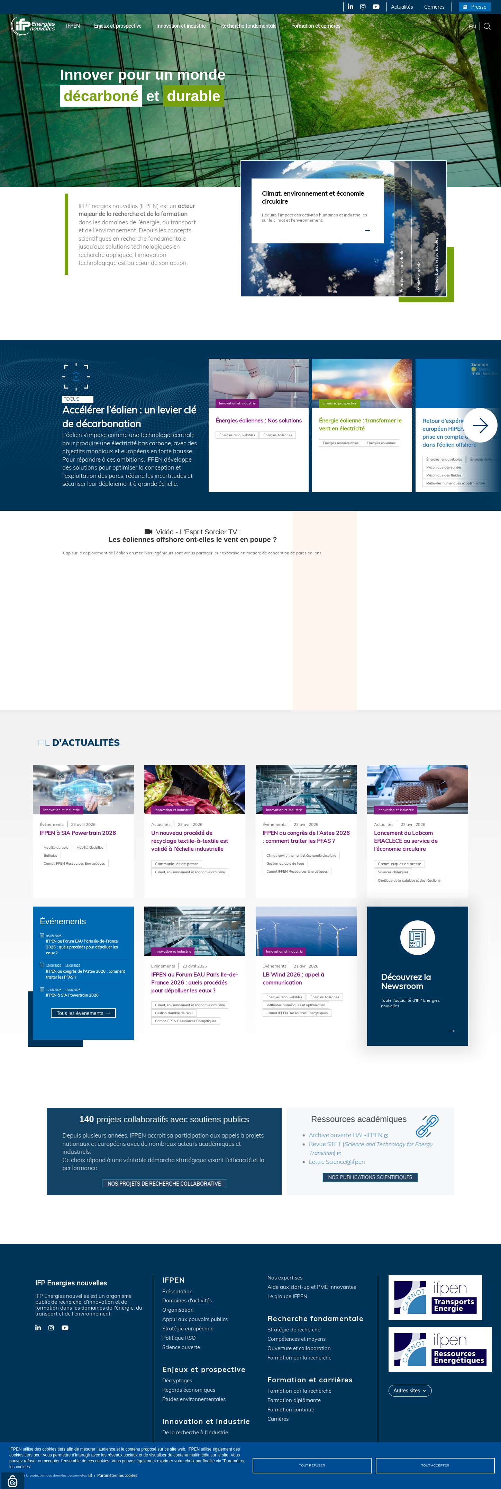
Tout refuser (312, 1465)
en (472, 26)
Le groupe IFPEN (287, 1291)
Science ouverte (181, 1342)
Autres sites (406, 1385)
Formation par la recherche (299, 1352)
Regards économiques (188, 1384)
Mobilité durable (56, 848)
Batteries (50, 856)
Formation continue (290, 1404)
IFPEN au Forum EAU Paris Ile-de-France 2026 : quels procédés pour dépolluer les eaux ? (82, 947)
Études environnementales (194, 1394)
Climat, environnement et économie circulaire (190, 873)
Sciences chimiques (393, 873)
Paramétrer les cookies (117, 1475)
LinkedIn (348, 7)
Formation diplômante (294, 1395)
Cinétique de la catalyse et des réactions (409, 881)
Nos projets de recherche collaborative (133, 1177)
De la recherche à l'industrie (195, 1427)
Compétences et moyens (296, 1333)
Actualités (402, 7)
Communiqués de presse (176, 865)
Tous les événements (79, 1013)
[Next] (480, 425)
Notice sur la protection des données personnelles (48, 1475)
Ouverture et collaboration (299, 1343)
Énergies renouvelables (237, 444)
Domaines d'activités (187, 1295)
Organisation (178, 1305)
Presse (478, 7)
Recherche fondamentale (248, 26)
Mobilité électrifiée (89, 848)
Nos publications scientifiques (401, 1171)
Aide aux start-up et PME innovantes (311, 1282)
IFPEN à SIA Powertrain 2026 (72, 995)
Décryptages (177, 1375)
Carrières (434, 7)
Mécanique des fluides (443, 476)
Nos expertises (284, 1272)
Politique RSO (179, 1332)
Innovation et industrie (181, 26)
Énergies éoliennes (277, 444)
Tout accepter (435, 1465)
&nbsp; (192, 625)
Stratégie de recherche (293, 1324)
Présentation (177, 1286)
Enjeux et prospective (118, 26)
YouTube (375, 7)
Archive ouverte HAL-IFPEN (377, 1128)
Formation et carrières (315, 26)
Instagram (362, 7)
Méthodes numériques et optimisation (455, 484)
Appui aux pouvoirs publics (195, 1314)
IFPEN (73, 26)
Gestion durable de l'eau (285, 872)
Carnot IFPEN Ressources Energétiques (74, 864)
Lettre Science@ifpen (368, 1155)
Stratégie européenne (187, 1323)
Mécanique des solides (444, 468)
